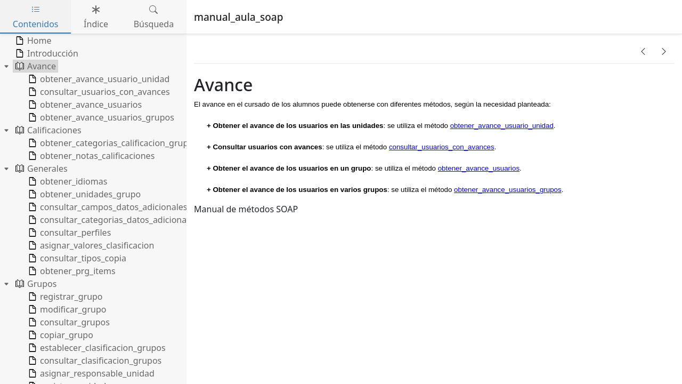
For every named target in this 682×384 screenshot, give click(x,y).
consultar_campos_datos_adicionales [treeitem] (106, 207)
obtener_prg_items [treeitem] (71, 271)
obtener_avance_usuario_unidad (502, 126)
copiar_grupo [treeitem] (59, 335)
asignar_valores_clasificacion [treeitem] (90, 245)
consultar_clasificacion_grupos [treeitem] (93, 360)
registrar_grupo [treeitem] (64, 296)
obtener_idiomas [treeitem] (66, 181)
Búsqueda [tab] (154, 17)
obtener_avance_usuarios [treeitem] (84, 104)
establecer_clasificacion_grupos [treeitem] (96, 347)
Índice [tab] (96, 17)
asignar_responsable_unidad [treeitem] (90, 373)
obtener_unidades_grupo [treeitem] (83, 194)
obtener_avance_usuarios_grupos (508, 190)
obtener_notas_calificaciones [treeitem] (90, 155)
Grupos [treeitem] (34, 283)
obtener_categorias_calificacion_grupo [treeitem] (109, 143)
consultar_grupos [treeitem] (68, 322)
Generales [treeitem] (40, 168)
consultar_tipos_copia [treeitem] (76, 258)
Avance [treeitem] (34, 66)
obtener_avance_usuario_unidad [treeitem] (97, 79)
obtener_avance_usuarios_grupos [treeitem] (100, 117)
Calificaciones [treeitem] (47, 130)
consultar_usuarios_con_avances (441, 147)
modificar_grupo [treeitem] (66, 309)
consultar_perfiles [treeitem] (68, 232)
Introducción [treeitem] (45, 53)
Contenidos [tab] (36, 17)
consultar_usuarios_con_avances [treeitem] (98, 91)
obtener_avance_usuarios (478, 168)
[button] (643, 51)
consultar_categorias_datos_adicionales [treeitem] (112, 219)
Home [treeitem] (32, 40)
